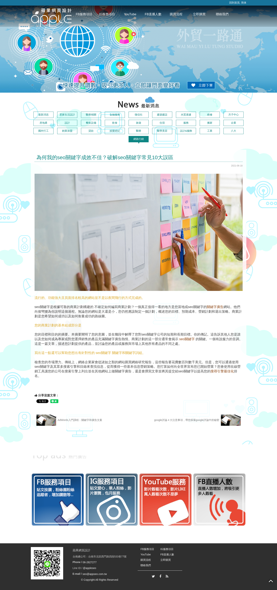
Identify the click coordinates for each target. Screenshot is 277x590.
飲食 (114, 122)
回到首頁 (234, 2)
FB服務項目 (84, 14)
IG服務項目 (107, 14)
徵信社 (138, 114)
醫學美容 (162, 130)
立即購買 (199, 14)
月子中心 (233, 114)
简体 (243, 2)
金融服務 (115, 114)
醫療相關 (91, 114)
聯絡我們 (222, 14)
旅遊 (138, 122)
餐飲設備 (91, 122)
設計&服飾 (186, 130)
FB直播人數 (153, 14)
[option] (58, 500)
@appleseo (89, 568)
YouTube (130, 14)
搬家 (209, 122)
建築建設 (162, 114)
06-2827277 (90, 562)
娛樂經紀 (115, 130)
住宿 (162, 122)
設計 (67, 122)
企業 (233, 122)
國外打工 (43, 130)
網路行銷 (138, 138)
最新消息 (43, 114)
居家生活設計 (67, 114)
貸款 (91, 130)
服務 (186, 122)
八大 (233, 130)
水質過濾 (186, 114)
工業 (209, 130)
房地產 (43, 122)
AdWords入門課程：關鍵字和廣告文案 (69, 420)
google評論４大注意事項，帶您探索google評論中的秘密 (197, 420)
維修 (209, 114)
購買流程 (176, 14)
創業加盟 (67, 130)
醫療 (138, 130)
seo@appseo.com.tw (94, 574)
